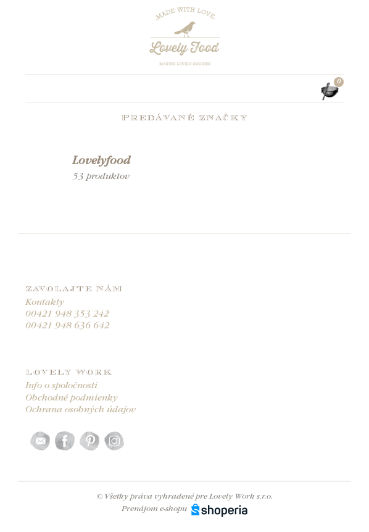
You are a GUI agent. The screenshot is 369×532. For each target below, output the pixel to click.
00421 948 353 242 (67, 314)
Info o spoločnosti (61, 386)
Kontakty (44, 303)
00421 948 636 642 (67, 326)
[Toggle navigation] (32, 91)
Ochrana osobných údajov (80, 410)
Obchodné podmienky (71, 398)
